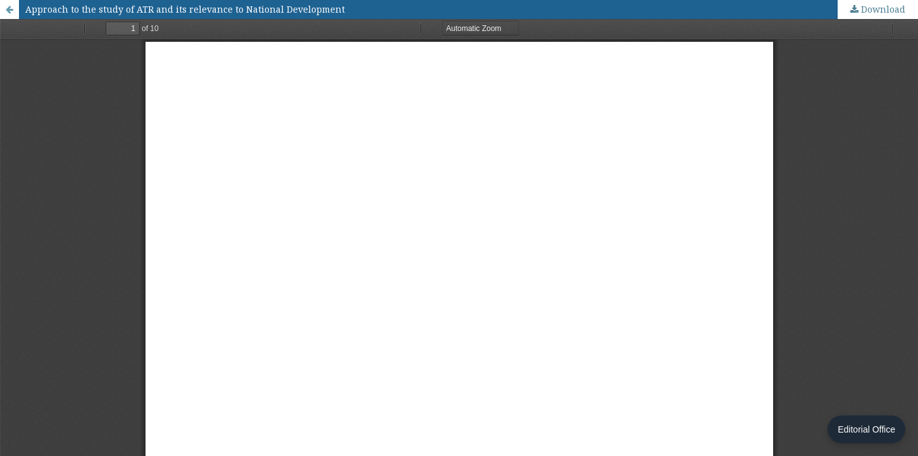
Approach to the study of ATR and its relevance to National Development (185, 9)
